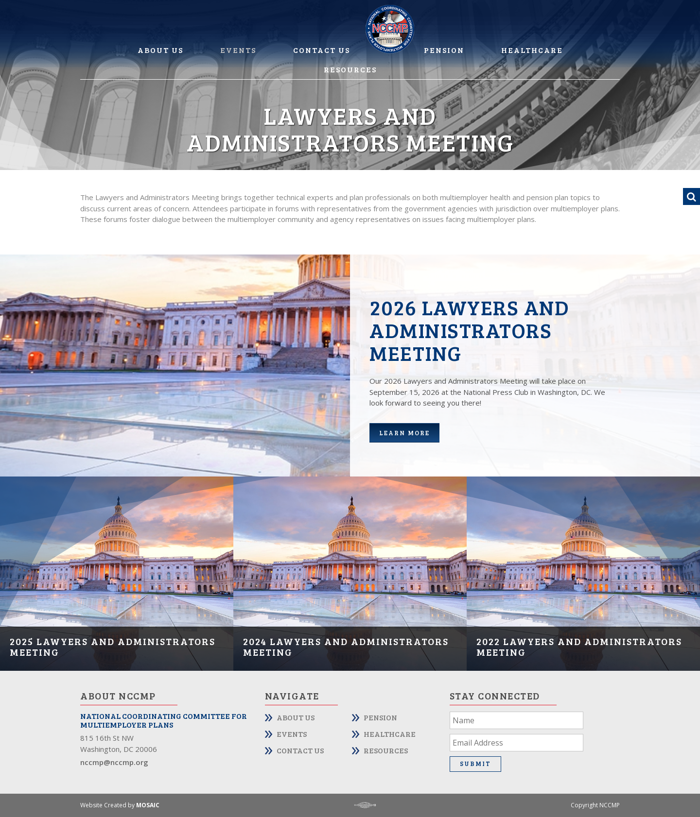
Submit (475, 763)
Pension (444, 50)
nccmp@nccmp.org (114, 762)
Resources (350, 69)
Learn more (404, 432)
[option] (116, 574)
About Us (160, 50)
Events (238, 50)
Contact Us (321, 50)
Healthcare (532, 50)
